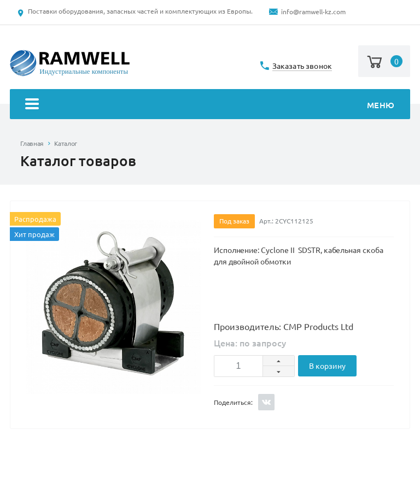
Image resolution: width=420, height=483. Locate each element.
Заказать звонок (302, 66)
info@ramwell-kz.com (313, 11)
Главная (31, 143)
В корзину (327, 366)
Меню (209, 105)
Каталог (65, 143)
